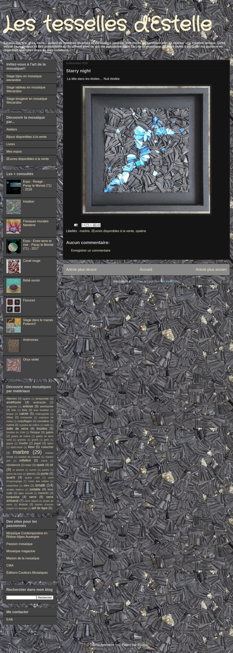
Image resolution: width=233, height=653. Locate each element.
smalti (40, 485)
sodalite (34, 489)
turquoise (13, 497)
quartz (10, 477)
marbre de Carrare (29, 456)
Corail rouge (31, 260)
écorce (23, 504)
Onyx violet (31, 359)
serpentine (12, 485)
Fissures (29, 300)
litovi (31, 447)
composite (26, 417)
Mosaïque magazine (20, 551)
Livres (10, 144)
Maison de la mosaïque (22, 558)
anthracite (39, 402)
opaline (141, 231)
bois (24, 410)
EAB (9, 619)
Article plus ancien (211, 269)
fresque (35, 432)
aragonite (11, 406)
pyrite (45, 473)
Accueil (146, 269)
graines (22, 439)
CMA (10, 565)
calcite (23, 413)
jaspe (37, 443)
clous (9, 417)
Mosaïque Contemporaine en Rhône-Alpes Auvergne (26, 534)
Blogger (143, 644)
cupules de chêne (29, 425)
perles (45, 469)
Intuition (28, 201)
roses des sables (38, 481)
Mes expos (14, 151)
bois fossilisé (41, 410)
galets (49, 432)
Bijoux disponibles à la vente (26, 136)
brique (10, 413)
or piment (18, 469)
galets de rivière (20, 436)
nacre (44, 460)
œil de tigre (40, 508)
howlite (23, 443)
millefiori (25, 460)
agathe (26, 398)
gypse (9, 443)
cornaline (43, 421)
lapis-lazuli (17, 447)
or (51, 465)
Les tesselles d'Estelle (107, 25)
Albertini (11, 398)
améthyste (13, 402)
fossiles (42, 428)
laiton (50, 443)
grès (46, 439)
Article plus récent (81, 269)
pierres (31, 473)
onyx (28, 465)
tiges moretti (26, 493)
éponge (23, 508)
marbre (85, 231)
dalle (46, 425)
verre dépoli (31, 500)
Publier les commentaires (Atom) (156, 281)
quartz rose (32, 477)
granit (35, 439)
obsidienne (13, 465)
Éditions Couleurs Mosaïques (27, 572)
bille (13, 410)
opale (40, 465)
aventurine (46, 406)
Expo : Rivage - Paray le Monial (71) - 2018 (37, 185)
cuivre (10, 425)
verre (32, 497)
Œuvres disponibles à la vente (112, 231)
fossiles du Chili (15, 432)
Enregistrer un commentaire (90, 250)
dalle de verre (17, 428)
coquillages (25, 421)
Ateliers (11, 129)
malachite (47, 447)
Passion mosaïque (19, 544)
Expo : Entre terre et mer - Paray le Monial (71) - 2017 (38, 244)
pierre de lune (14, 473)
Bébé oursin (31, 280)
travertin (43, 493)
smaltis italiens (15, 489)
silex (26, 485)
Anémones (30, 339)
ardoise (28, 406)
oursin (32, 469)
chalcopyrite (42, 413)
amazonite (42, 398)
